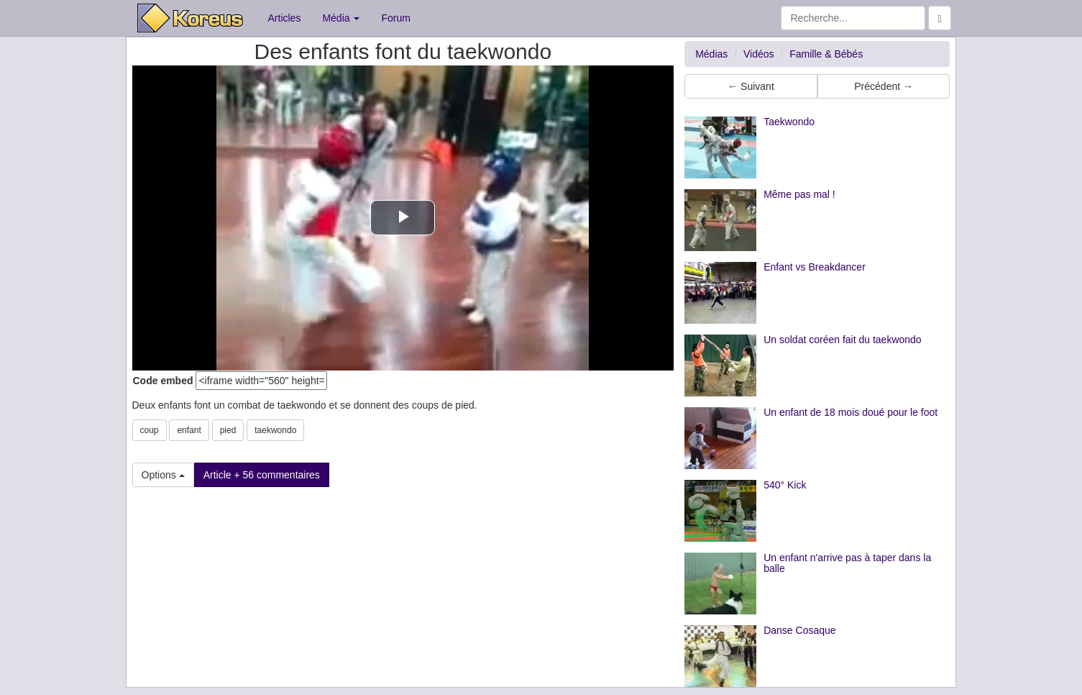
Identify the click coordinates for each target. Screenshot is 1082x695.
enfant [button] (189, 430)
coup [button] (149, 430)
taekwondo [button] (275, 430)
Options (163, 475)
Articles (284, 18)
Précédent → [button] (883, 86)
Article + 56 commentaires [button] (261, 475)
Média (340, 18)
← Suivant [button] (751, 86)
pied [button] (228, 430)
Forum (395, 18)
